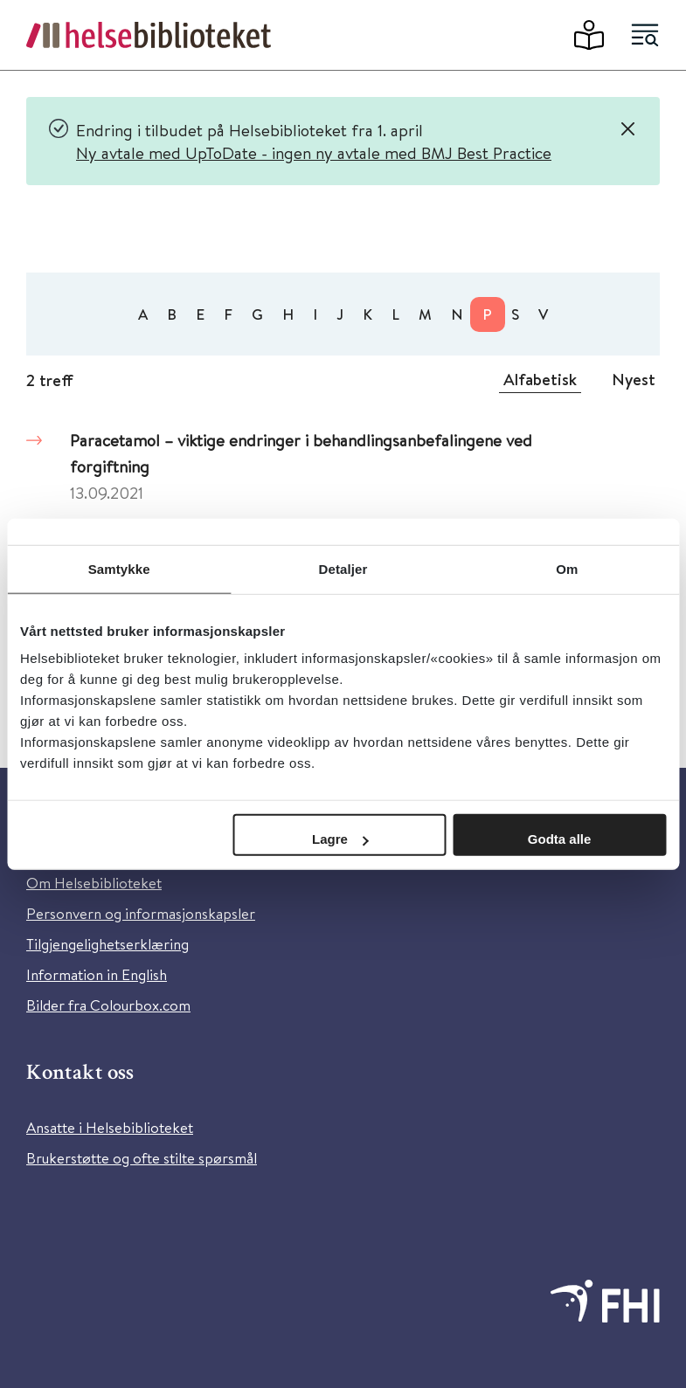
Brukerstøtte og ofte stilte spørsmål (141, 1158)
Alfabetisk (540, 379)
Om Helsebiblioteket (94, 883)
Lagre (340, 839)
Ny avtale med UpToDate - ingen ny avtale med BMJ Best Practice (313, 152)
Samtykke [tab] (119, 568)
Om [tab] (567, 568)
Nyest (633, 379)
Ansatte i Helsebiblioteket (109, 1127)
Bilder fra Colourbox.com (108, 1005)
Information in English (96, 974)
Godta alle (560, 839)
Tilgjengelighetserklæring (107, 944)
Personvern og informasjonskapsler (140, 913)
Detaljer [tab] (343, 568)
